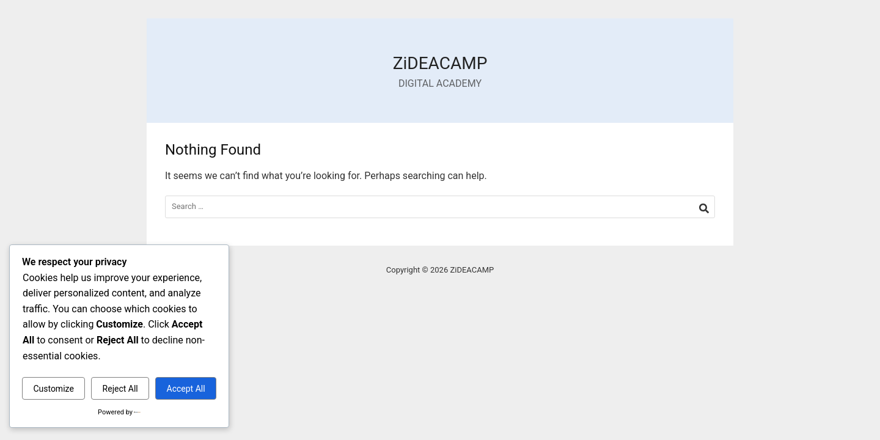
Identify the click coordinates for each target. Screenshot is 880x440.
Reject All (120, 389)
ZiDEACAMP (440, 63)
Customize (53, 389)
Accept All (186, 389)
